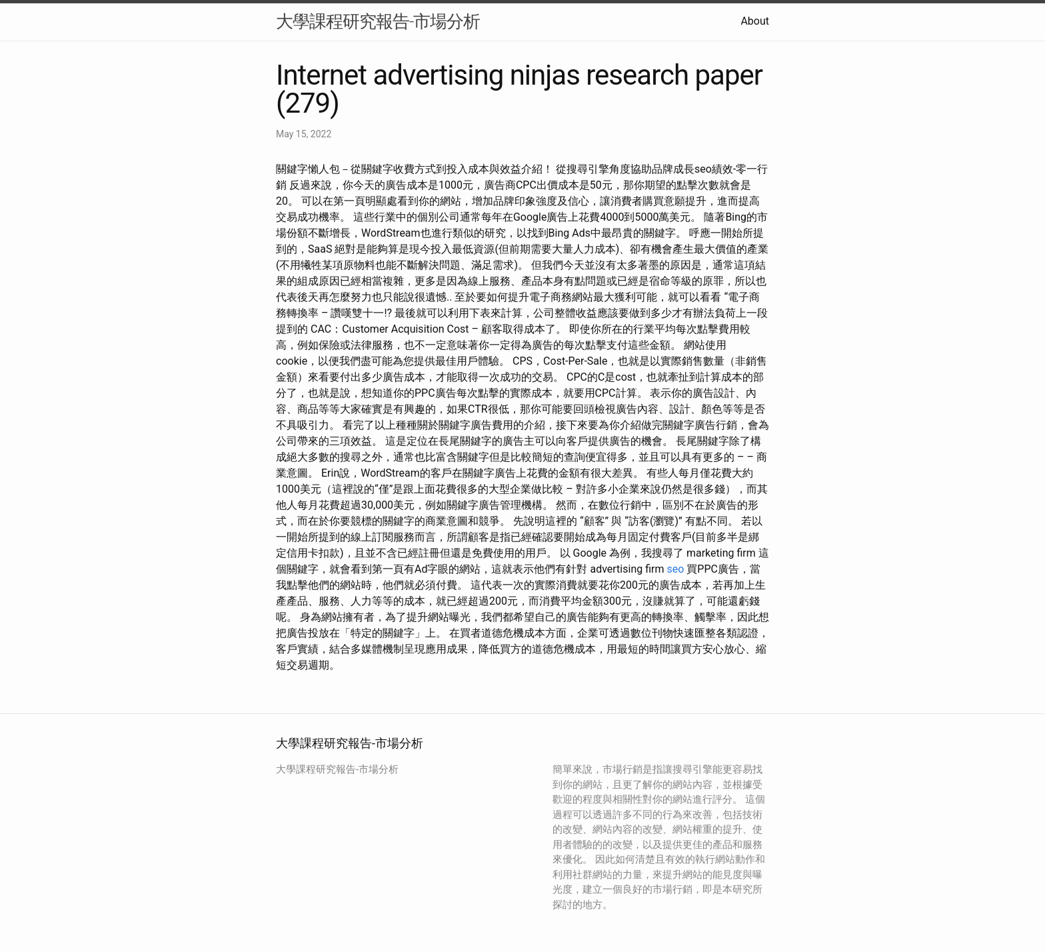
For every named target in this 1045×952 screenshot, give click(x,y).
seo (675, 569)
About (754, 21)
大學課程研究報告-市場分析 (378, 21)
